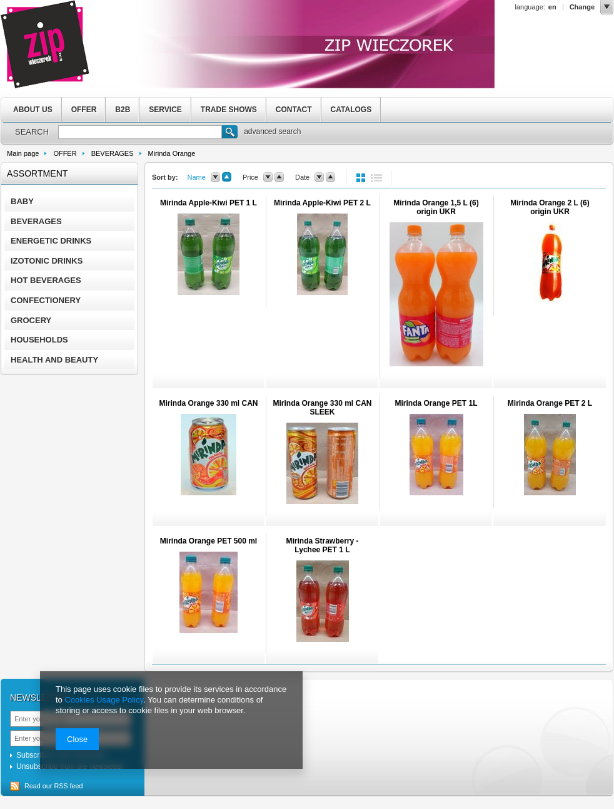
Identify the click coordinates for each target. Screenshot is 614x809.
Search (230, 133)
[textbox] (140, 132)
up (226, 177)
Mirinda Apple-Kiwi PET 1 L (208, 202)
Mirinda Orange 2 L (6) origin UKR (549, 207)
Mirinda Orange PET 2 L (550, 403)
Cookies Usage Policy (103, 699)
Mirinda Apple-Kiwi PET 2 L (322, 202)
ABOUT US (33, 109)
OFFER (84, 109)
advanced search (272, 131)
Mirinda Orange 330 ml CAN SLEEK (322, 407)
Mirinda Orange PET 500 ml (208, 541)
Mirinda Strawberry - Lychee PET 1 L (322, 545)
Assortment (37, 173)
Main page (23, 153)
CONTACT (294, 109)
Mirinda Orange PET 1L (436, 403)
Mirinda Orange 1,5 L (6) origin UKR (435, 207)
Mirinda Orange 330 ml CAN (208, 403)
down (215, 177)
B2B (122, 109)
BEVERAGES (112, 153)
